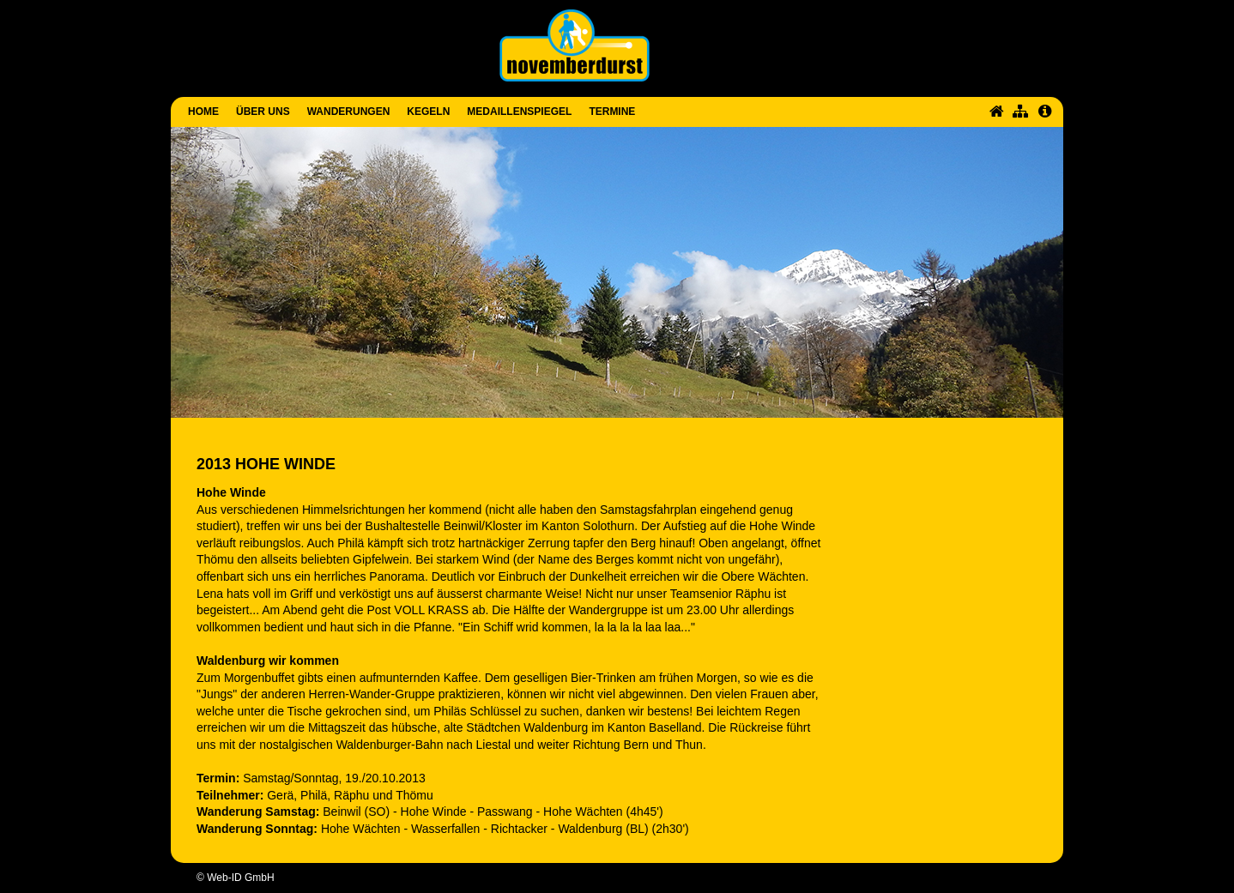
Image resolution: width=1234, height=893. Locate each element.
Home (203, 112)
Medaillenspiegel (519, 112)
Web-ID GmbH (240, 878)
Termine (612, 112)
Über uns (263, 112)
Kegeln (428, 112)
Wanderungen (348, 112)
